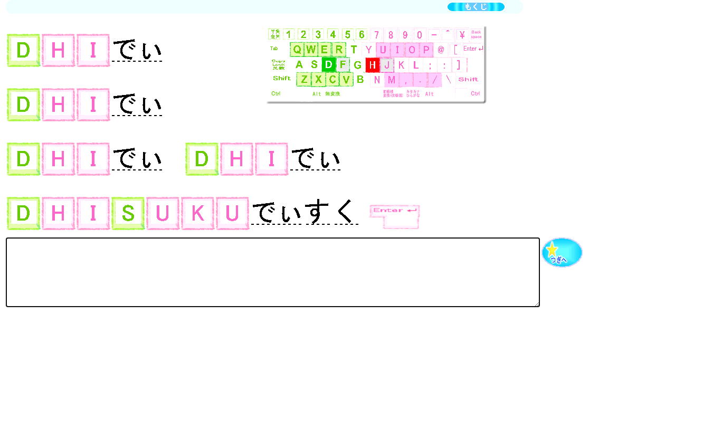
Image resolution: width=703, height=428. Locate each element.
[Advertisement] (198, 353)
